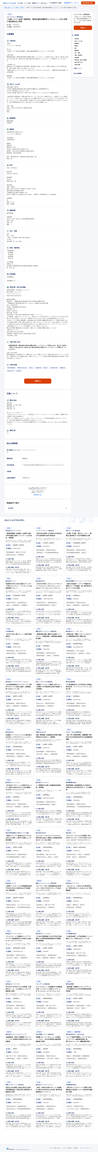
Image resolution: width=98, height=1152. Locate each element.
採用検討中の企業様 (56, 3)
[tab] (82, 35)
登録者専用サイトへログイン (71, 3)
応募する (38, 381)
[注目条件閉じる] (66, 508)
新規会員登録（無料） (88, 3)
